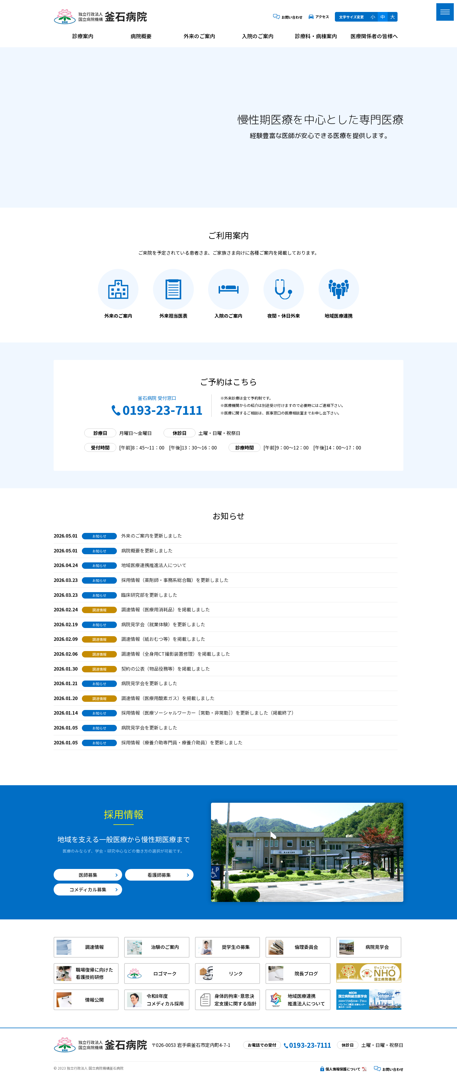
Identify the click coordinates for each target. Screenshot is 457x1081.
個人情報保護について (340, 1068)
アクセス (318, 16)
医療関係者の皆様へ (374, 36)
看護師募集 (159, 874)
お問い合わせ (288, 17)
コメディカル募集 (87, 889)
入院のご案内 (257, 36)
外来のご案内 (199, 36)
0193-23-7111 (157, 409)
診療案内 (82, 36)
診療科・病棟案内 (316, 36)
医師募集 (88, 874)
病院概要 (141, 36)
